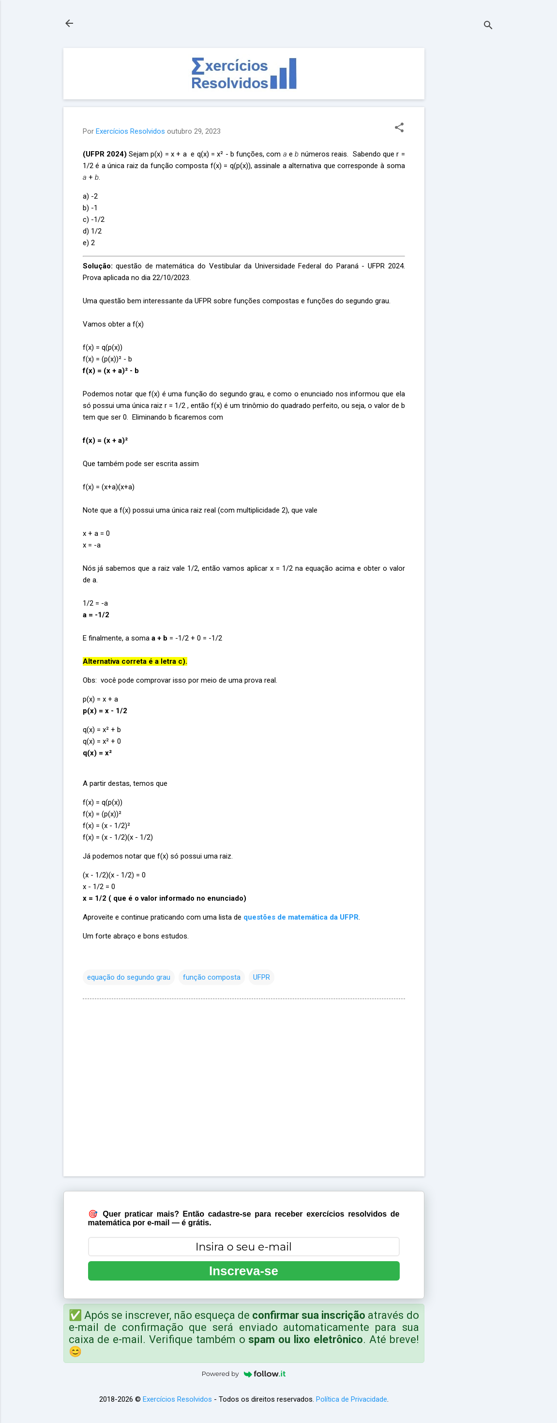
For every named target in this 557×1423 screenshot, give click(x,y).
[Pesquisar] (488, 26)
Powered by (244, 1373)
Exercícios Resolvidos (177, 1399)
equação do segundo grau (128, 977)
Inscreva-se (243, 1271)
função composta (212, 977)
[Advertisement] (463, 193)
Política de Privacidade (351, 1399)
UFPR (261, 977)
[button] (399, 128)
